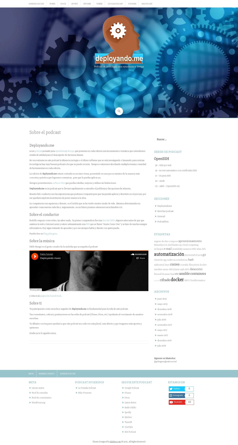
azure (165, 269)
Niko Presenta (84, 392)
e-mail (168, 249)
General (161, 216)
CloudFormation (197, 280)
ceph (182, 269)
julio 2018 (161, 319)
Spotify (75, 4)
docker (177, 280)
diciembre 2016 (164, 340)
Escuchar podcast (165, 211)
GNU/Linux (174, 269)
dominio (166, 274)
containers (198, 274)
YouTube (132, 4)
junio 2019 (162, 298)
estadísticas (182, 259)
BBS (88, 224)
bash (191, 259)
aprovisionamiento (190, 241)
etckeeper (159, 249)
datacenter (196, 269)
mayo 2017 (162, 330)
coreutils (184, 264)
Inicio (31, 374)
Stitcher (87, 4)
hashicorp (177, 245)
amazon (187, 249)
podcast (38, 151)
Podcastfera (162, 221)
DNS (194, 249)
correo (175, 264)
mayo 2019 (162, 304)
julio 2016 (161, 345)
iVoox (63, 4)
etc (177, 274)
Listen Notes (130, 402)
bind (173, 274)
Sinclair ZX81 (108, 220)
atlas (199, 249)
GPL (204, 249)
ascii (200, 255)
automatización (169, 254)
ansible (184, 274)
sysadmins (60, 151)
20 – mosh (160, 180)
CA (165, 245)
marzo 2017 (162, 335)
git (204, 255)
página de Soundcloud (50, 295)
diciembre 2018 (164, 309)
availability (177, 249)
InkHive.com (115, 441)
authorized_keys (162, 264)
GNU (186, 280)
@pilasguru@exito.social (165, 361)
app (165, 259)
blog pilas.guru (50, 233)
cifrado (165, 280)
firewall (158, 274)
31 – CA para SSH (163, 175)
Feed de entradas (40, 392)
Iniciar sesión (38, 388)
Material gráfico (47, 374)
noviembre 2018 (164, 314)
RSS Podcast (147, 4)
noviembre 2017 (164, 324)
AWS (187, 269)
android (156, 281)
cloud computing (190, 245)
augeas (157, 241)
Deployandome (164, 206)
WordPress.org (38, 402)
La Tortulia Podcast (87, 388)
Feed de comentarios (41, 397)
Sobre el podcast (36, 4)
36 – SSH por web (163, 165)
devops (70, 151)
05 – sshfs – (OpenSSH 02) (167, 186)
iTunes (52, 4)
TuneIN (99, 4)
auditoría (171, 259)
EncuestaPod (191, 255)
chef (170, 245)
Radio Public (130, 407)
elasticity (158, 259)
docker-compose (169, 241)
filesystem (194, 264)
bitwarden (159, 245)
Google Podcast (115, 4)
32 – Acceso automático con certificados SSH (176, 170)
